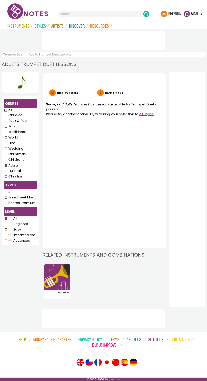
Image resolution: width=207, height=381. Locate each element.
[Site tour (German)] (133, 362)
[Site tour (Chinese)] (116, 362)
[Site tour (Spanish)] (124, 362)
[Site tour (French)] (98, 362)
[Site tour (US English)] (89, 362)
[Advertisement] (103, 39)
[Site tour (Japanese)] (107, 362)
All (10, 110)
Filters (67, 93)
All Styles (146, 114)
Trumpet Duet (13, 54)
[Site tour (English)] (80, 362)
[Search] (146, 14)
